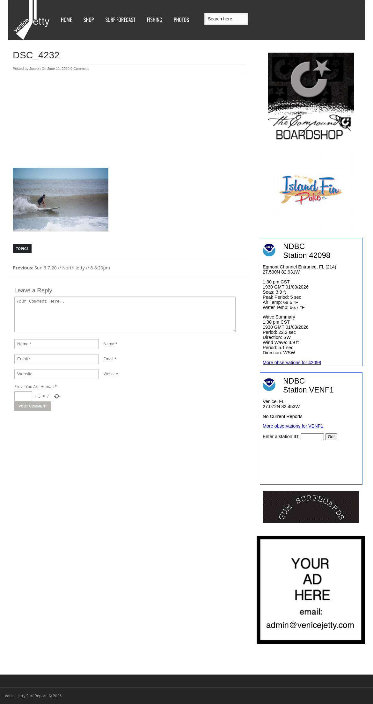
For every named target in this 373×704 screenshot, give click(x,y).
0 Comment (79, 68)
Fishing (154, 20)
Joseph (34, 68)
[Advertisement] (129, 121)
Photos (181, 20)
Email (108, 359)
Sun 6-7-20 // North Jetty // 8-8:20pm (61, 268)
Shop (89, 20)
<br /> (311, 428)
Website (111, 374)
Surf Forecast (120, 20)
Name (109, 344)
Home (66, 20)
